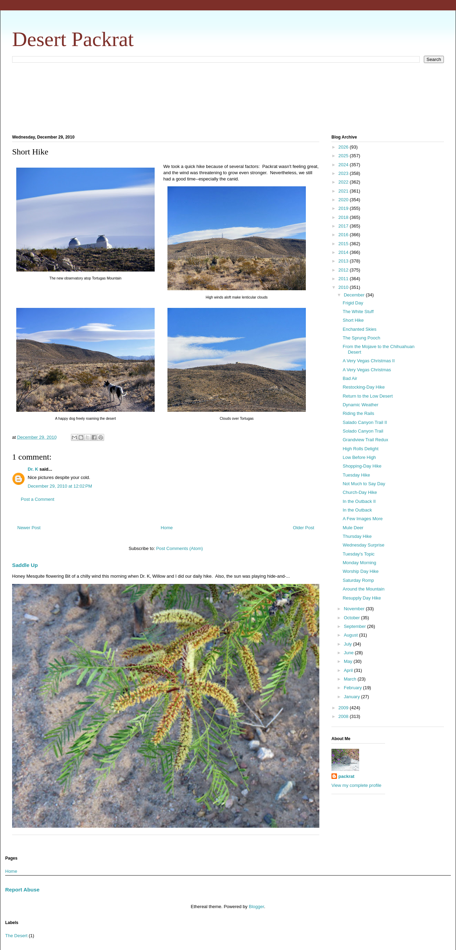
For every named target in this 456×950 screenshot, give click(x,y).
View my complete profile (356, 785)
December (355, 295)
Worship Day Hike (361, 571)
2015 (344, 243)
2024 (344, 164)
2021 (344, 191)
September (355, 626)
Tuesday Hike (356, 475)
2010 (344, 287)
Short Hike (353, 320)
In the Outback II (359, 501)
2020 (344, 199)
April (349, 670)
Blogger (256, 906)
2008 (344, 716)
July (348, 644)
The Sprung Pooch (361, 337)
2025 (344, 155)
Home (167, 527)
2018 (344, 217)
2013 (344, 261)
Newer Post (28, 527)
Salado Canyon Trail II (365, 422)
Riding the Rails (358, 413)
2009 (344, 707)
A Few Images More (363, 518)
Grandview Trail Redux (365, 439)
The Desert (16, 935)
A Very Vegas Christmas (367, 369)
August (351, 635)
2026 (344, 147)
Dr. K (33, 469)
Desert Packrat (73, 39)
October (352, 617)
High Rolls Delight (360, 448)
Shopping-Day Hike (362, 466)
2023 (344, 173)
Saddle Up (25, 565)
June (349, 652)
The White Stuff (358, 311)
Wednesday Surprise (363, 545)
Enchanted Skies (359, 329)
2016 (344, 234)
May (349, 661)
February (353, 687)
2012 (344, 270)
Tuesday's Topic (358, 554)
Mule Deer (353, 527)
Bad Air (350, 378)
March (351, 679)
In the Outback (357, 510)
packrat (346, 776)
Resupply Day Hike (362, 598)
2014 (344, 252)
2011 (344, 278)
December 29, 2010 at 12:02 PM (60, 486)
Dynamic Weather (360, 404)
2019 (344, 208)
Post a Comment (37, 499)
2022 (344, 182)
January (352, 696)
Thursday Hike (357, 536)
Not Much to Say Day (364, 483)
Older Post (303, 527)
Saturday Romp (358, 580)
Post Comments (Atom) (179, 548)
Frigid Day (353, 302)
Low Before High (359, 457)
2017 (344, 226)
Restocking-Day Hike (363, 387)
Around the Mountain (363, 589)
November (355, 608)
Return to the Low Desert (368, 396)
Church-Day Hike (360, 492)
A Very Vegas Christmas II (368, 360)
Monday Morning (359, 562)
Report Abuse (22, 890)
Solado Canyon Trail (363, 431)
